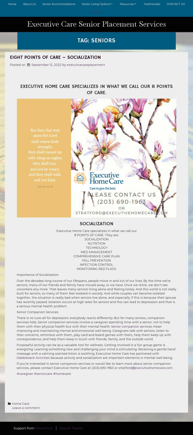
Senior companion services (131, 326)
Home (12, 4)
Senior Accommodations (58, 4)
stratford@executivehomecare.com (145, 368)
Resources (128, 4)
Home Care (20, 404)
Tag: (96, 41)
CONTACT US (176, 4)
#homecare (62, 374)
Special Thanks (71, 428)
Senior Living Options (97, 4)
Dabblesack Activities (33, 358)
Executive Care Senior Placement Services (96, 24)
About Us (29, 4)
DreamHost (44, 428)
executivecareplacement (86, 65)
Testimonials (152, 4)
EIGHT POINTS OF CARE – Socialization (55, 57)
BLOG (97, 12)
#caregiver (25, 374)
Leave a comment (26, 408)
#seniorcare (43, 374)
